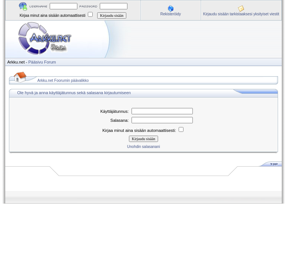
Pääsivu (35, 62)
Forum (50, 62)
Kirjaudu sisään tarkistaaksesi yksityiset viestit (241, 14)
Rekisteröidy (170, 14)
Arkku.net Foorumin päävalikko (63, 80)
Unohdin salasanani (143, 147)
